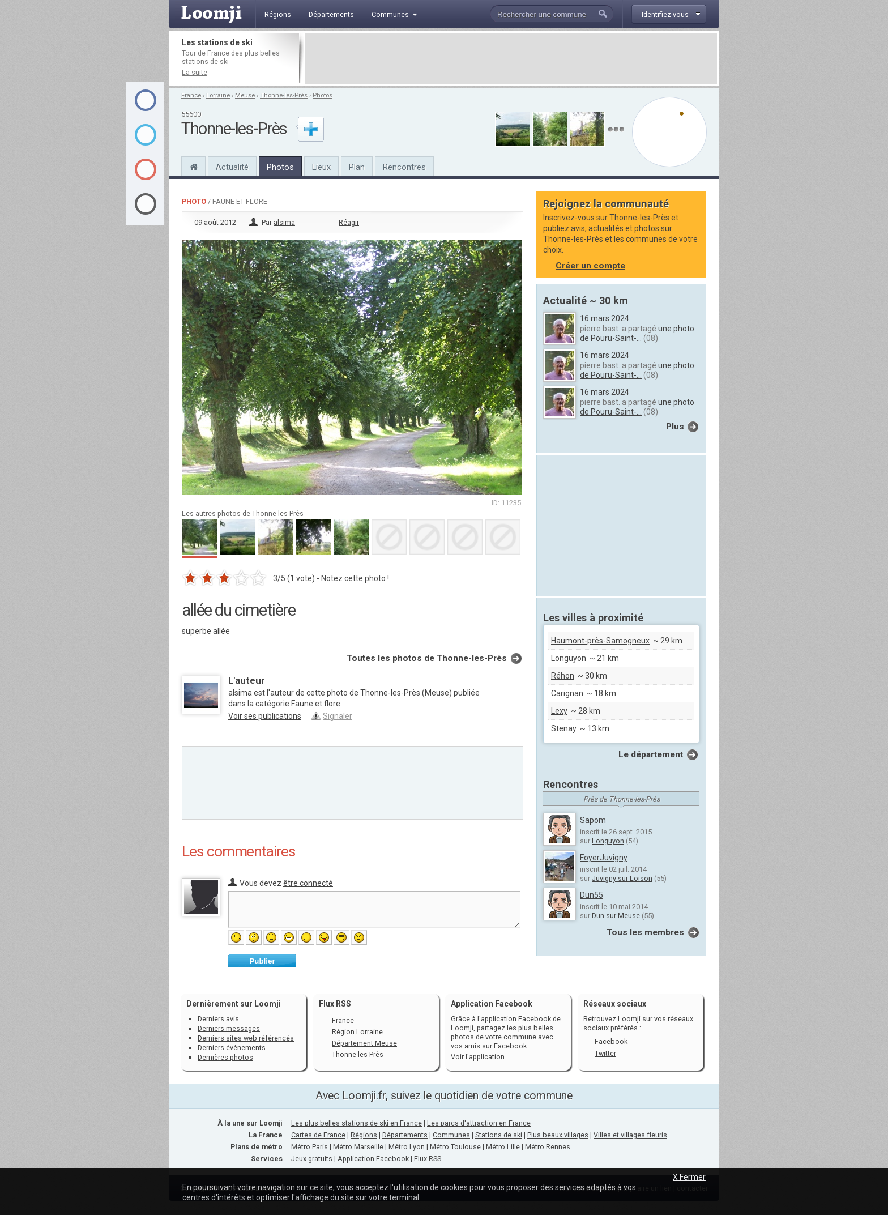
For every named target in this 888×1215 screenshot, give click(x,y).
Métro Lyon (406, 1146)
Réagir (349, 222)
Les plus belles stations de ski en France (356, 1123)
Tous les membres (645, 932)
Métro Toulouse (455, 1146)
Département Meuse (364, 1043)
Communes (451, 1135)
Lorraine (218, 95)
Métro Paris (309, 1146)
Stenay (564, 728)
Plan (357, 167)
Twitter (605, 1053)
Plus (675, 426)
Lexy (559, 710)
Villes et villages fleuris (630, 1135)
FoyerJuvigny (603, 857)
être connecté (308, 883)
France (191, 95)
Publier (262, 961)
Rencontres (404, 167)
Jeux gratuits (311, 1158)
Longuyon (568, 658)
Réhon (562, 675)
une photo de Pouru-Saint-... (637, 333)
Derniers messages (229, 1028)
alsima (284, 222)
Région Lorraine (357, 1032)
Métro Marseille (358, 1146)
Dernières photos (225, 1057)
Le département (650, 754)
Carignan (567, 693)
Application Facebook (373, 1158)
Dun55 (591, 894)
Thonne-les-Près (284, 95)
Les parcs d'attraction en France (479, 1123)
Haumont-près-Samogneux (600, 640)
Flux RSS (335, 1003)
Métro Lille (503, 1146)
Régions (364, 1135)
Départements (405, 1135)
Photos (322, 95)
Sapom (593, 820)
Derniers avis (218, 1018)
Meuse (245, 95)
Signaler (337, 716)
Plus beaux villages (557, 1135)
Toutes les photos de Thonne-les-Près (427, 658)
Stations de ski (498, 1135)
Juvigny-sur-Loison (622, 878)
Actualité (232, 167)
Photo (194, 201)
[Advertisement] (511, 58)
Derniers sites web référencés (246, 1038)
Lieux (321, 167)
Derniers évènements (232, 1047)
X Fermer (689, 1177)
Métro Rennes (547, 1146)
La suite (194, 72)
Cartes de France (318, 1135)
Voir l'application (478, 1056)
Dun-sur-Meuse (616, 915)
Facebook (611, 1041)
